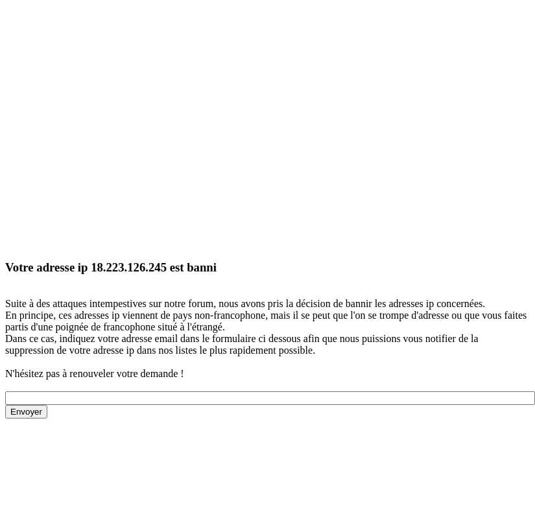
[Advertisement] (121, 126)
